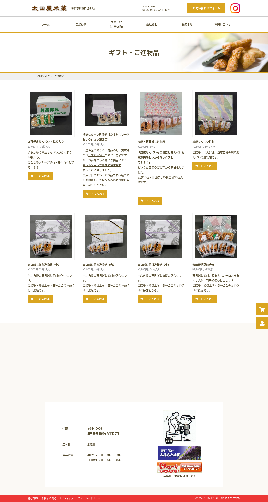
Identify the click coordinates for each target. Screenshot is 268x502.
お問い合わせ (222, 24)
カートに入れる (40, 176)
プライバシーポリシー (88, 498)
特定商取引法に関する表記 (42, 498)
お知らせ (187, 24)
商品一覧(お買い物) (116, 24)
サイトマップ (66, 498)
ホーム (45, 24)
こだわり (80, 24)
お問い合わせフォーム (206, 8)
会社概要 (151, 24)
